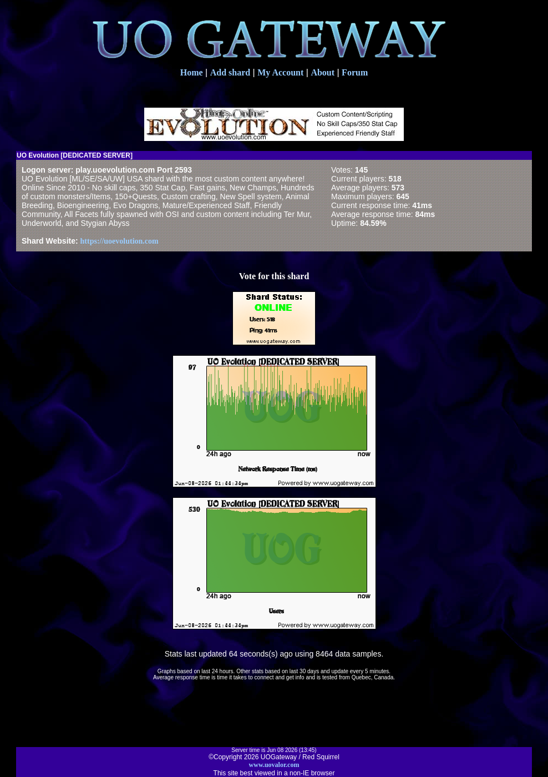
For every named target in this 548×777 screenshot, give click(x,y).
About (322, 72)
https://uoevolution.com (119, 241)
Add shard (230, 72)
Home (191, 72)
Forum (355, 72)
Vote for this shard (274, 276)
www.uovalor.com (274, 765)
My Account (280, 72)
